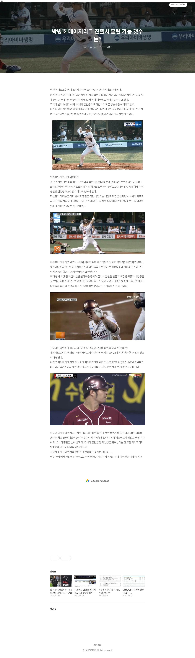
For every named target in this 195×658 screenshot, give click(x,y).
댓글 (53, 608)
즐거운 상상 (18, 12)
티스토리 (97, 645)
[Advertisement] (97, 481)
